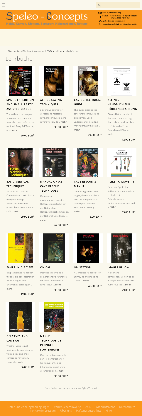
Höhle (58, 51)
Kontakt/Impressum (43, 410)
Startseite (14, 51)
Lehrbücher (72, 51)
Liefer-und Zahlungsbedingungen (28, 407)
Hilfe (109, 410)
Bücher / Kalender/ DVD (37, 51)
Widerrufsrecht (105, 407)
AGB (88, 407)
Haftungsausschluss (88, 410)
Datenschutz (127, 407)
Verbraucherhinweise (67, 407)
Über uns (66, 410)
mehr (14, 130)
